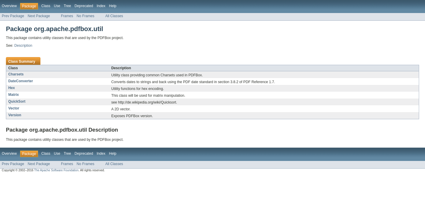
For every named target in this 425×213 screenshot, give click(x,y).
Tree (67, 6)
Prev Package (13, 16)
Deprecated (84, 6)
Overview (9, 6)
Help (112, 6)
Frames (67, 16)
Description (23, 45)
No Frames (85, 16)
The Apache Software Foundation (56, 170)
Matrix (13, 95)
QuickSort (16, 101)
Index (101, 6)
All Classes (114, 16)
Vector (13, 108)
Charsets (16, 74)
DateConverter (20, 81)
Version (14, 115)
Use (57, 6)
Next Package (39, 16)
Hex (11, 88)
